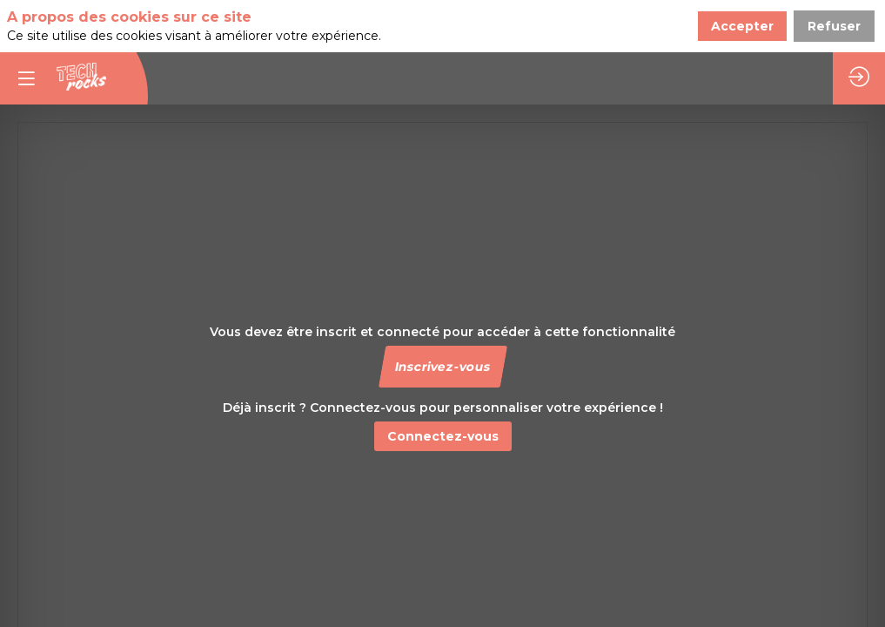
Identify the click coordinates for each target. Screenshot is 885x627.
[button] (442, 367)
